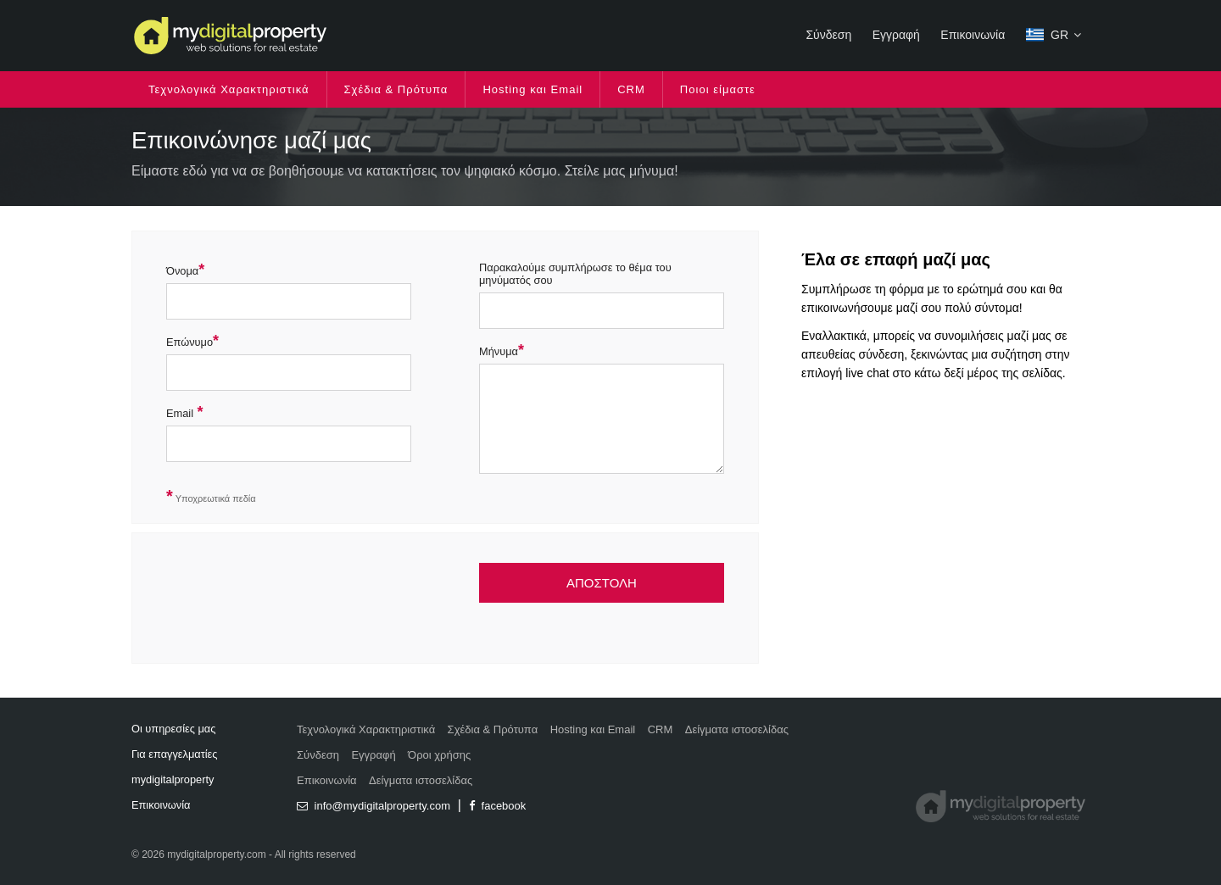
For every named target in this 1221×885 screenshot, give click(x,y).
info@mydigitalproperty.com (373, 805)
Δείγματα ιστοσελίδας (737, 729)
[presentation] (295, 604)
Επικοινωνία (972, 35)
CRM (631, 89)
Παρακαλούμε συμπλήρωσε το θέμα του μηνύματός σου (575, 274)
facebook (497, 805)
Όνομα (182, 270)
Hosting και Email (532, 89)
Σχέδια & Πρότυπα (396, 89)
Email (179, 413)
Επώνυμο (189, 342)
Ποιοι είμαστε (717, 89)
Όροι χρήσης (439, 755)
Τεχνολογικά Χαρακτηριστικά (228, 89)
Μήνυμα (498, 351)
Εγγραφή (896, 35)
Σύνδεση (828, 35)
